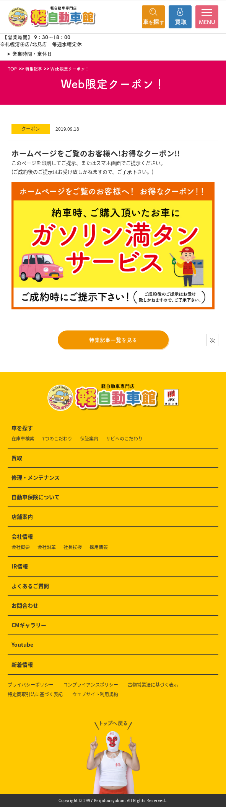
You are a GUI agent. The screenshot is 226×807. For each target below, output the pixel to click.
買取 (16, 457)
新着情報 (22, 664)
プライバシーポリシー (31, 685)
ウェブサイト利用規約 (95, 694)
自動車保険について (35, 496)
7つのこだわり (57, 439)
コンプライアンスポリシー (90, 685)
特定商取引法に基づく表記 (35, 694)
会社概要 (20, 547)
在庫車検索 (22, 439)
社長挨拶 (72, 547)
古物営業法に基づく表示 (153, 685)
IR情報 (19, 566)
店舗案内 (22, 516)
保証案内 (89, 439)
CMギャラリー (28, 624)
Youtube (22, 644)
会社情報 (22, 536)
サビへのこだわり (124, 439)
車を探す (22, 427)
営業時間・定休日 (32, 53)
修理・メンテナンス (35, 477)
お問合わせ (24, 605)
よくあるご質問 (30, 585)
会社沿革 (46, 547)
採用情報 (98, 547)
